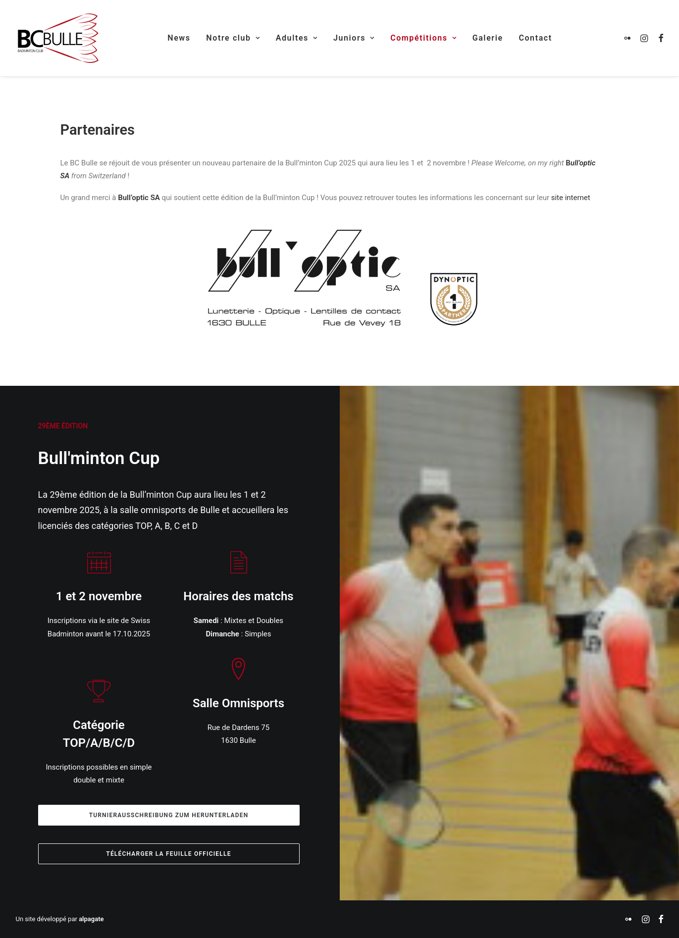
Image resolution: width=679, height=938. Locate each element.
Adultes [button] (296, 38)
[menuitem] (178, 38)
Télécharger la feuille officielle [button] (168, 853)
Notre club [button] (233, 38)
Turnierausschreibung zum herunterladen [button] (169, 815)
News (178, 38)
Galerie (487, 38)
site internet (570, 197)
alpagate (91, 919)
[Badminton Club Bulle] (57, 38)
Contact (535, 38)
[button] (629, 38)
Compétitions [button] (423, 38)
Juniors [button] (353, 38)
